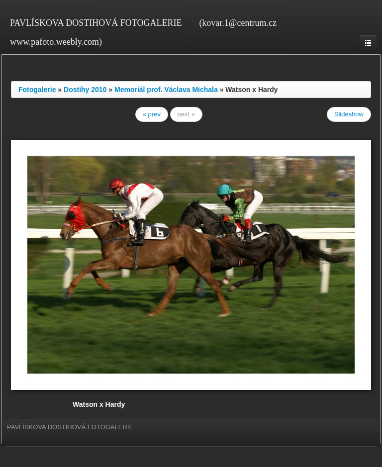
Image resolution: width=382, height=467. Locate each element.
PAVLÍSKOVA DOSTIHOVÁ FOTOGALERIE (96, 23)
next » (186, 114)
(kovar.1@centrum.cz (238, 23)
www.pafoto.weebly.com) (56, 42)
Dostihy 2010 (85, 89)
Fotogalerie (37, 89)
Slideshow (349, 114)
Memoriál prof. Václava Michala (166, 89)
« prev (152, 114)
